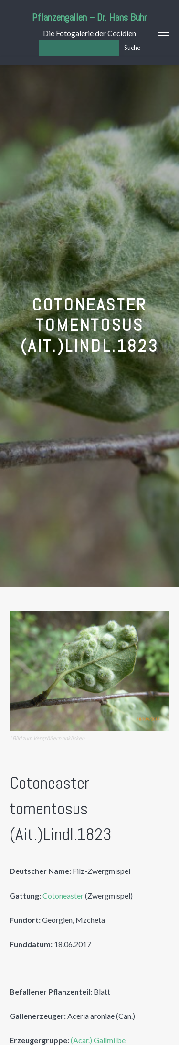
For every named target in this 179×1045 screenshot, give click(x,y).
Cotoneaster (63, 895)
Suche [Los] (132, 47)
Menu (163, 32)
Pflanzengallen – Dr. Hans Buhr (89, 17)
